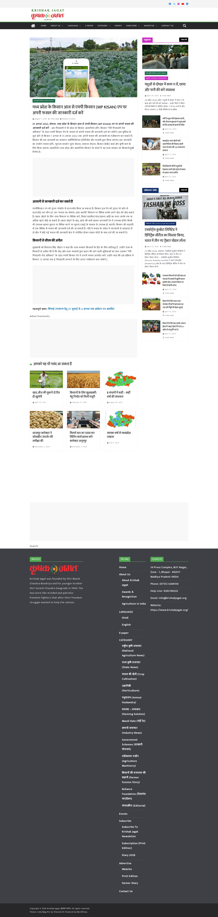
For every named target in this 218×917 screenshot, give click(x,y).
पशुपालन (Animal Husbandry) (156, 78)
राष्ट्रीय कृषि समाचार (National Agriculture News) (133, 651)
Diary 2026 (128, 855)
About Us (55, 25)
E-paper (89, 25)
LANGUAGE (73, 25)
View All (184, 39)
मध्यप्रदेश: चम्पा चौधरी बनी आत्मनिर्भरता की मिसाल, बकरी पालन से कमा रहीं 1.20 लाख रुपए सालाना (174, 145)
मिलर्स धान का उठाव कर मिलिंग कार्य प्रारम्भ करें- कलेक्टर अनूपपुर (82, 436)
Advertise (149, 25)
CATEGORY (103, 25)
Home (43, 25)
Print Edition (130, 876)
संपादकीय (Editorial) (134, 806)
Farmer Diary (130, 883)
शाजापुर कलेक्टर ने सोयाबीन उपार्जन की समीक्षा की (43, 436)
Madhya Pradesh (69, 118)
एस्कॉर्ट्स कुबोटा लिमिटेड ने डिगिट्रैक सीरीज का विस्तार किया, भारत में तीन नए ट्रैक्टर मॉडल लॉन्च (165, 235)
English (126, 625)
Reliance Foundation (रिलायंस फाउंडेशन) (134, 794)
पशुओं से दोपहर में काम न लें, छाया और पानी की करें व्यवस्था (165, 87)
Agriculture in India (134, 604)
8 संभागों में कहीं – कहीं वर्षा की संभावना (118, 394)
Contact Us (168, 25)
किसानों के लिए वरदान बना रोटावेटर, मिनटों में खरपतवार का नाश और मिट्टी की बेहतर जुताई (173, 304)
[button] (61, 25)
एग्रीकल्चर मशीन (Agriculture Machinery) (160, 224)
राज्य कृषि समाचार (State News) (44, 101)
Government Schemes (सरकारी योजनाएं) (132, 744)
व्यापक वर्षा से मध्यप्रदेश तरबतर (119, 434)
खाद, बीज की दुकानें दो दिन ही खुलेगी (46, 394)
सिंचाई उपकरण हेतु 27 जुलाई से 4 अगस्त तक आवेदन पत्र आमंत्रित (79, 309)
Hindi (125, 618)
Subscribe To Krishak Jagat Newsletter (130, 832)
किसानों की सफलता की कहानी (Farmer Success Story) (134, 777)
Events (118, 25)
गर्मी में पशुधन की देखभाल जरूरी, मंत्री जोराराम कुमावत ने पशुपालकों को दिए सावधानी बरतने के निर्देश (174, 122)
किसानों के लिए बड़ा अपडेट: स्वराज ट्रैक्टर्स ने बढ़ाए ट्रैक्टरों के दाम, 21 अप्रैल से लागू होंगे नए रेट (174, 326)
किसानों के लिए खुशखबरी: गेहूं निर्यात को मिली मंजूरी (83, 394)
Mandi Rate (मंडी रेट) (134, 721)
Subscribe (131, 25)
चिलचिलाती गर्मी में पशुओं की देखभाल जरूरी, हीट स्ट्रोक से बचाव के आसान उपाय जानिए (174, 169)
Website (127, 869)
